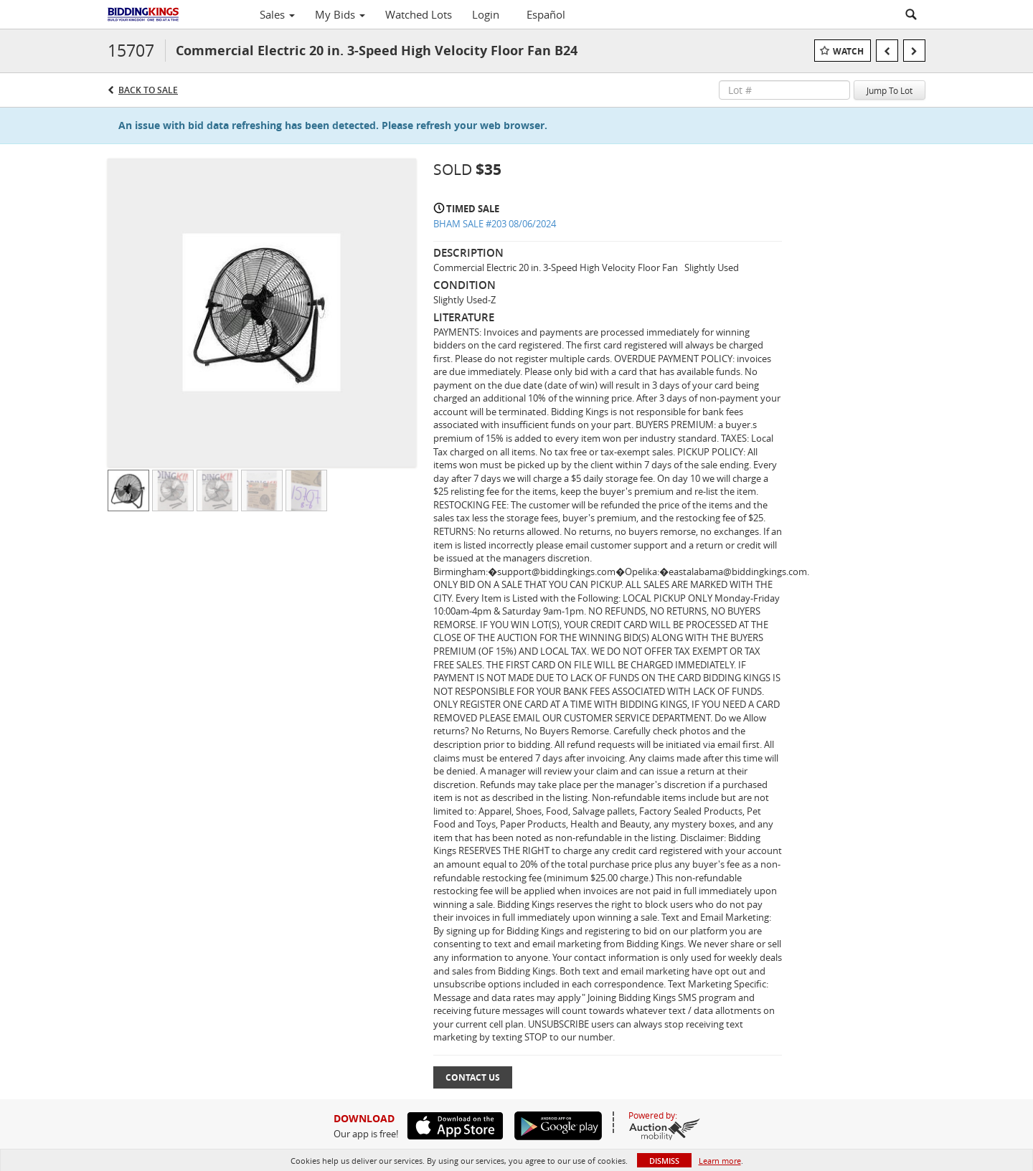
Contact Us (472, 1077)
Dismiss (664, 1160)
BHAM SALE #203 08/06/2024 (494, 223)
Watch (848, 51)
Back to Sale (148, 90)
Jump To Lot (889, 90)
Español (546, 14)
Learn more (720, 1160)
